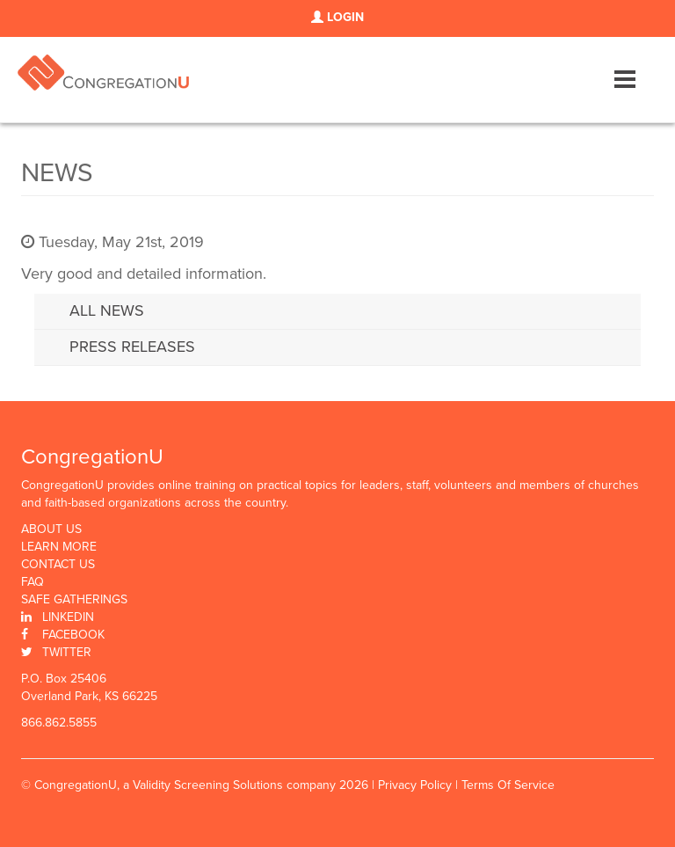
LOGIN (337, 17)
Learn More (59, 547)
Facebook (73, 634)
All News (106, 310)
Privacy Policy (415, 785)
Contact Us (58, 564)
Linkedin (68, 617)
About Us (51, 529)
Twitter (66, 652)
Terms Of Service (508, 785)
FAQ (32, 582)
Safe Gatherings (74, 600)
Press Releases (132, 346)
